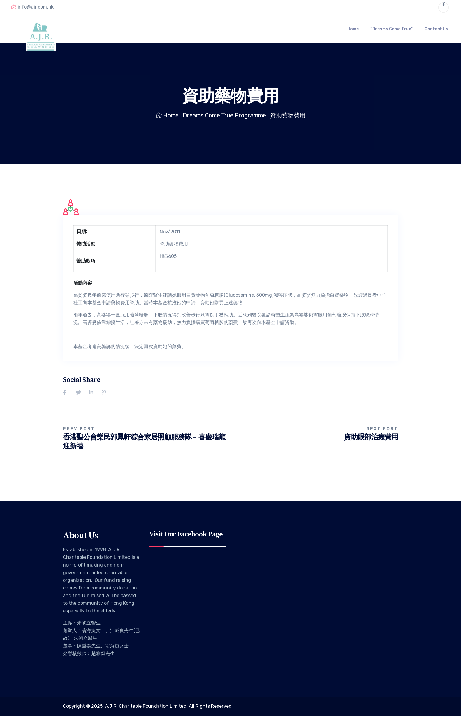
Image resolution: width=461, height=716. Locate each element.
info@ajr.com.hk (32, 7)
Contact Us (436, 28)
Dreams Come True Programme (224, 115)
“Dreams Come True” (391, 28)
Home (353, 28)
